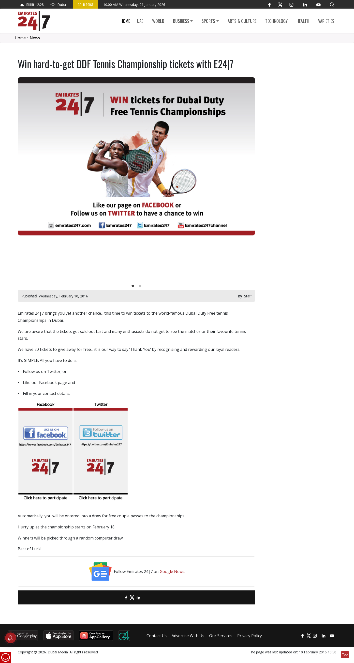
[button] (332, 4)
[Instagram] (291, 4)
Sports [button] (208, 21)
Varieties (326, 21)
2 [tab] (140, 286)
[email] (117, 597)
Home (125, 21)
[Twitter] (280, 4)
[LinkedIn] (305, 4)
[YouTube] (318, 4)
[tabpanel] (136, 156)
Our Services (220, 635)
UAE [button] (140, 21)
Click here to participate (45, 498)
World (158, 21)
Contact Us (157, 635)
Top (345, 654)
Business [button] (181, 21)
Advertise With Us (188, 635)
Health (302, 21)
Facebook (45, 404)
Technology (276, 21)
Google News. (172, 571)
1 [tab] (132, 286)
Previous (25, 179)
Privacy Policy (249, 635)
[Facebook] (269, 4)
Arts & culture (242, 21)
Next (247, 179)
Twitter (100, 404)
